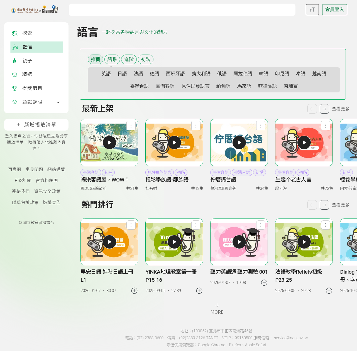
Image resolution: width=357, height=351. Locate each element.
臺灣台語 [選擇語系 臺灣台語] (139, 86)
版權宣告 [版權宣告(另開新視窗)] (52, 202)
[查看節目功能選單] (131, 125)
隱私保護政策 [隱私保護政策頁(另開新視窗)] (25, 202)
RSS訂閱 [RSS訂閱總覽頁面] (23, 180)
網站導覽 (56, 169)
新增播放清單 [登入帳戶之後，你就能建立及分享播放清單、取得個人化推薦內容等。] (36, 124)
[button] (109, 142)
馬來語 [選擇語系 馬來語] (244, 86)
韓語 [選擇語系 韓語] (263, 73)
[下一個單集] (324, 205)
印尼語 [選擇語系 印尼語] (282, 73)
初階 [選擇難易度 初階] (145, 59)
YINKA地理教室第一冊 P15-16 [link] (170, 276)
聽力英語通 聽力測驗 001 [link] (239, 272)
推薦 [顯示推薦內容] (95, 59)
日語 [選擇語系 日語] (122, 73)
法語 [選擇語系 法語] (138, 73)
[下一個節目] (324, 109)
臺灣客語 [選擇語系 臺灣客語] (165, 86)
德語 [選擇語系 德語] (154, 73)
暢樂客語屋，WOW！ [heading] (104, 179)
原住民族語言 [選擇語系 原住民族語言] (195, 86)
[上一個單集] (312, 205)
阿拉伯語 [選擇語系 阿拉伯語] (242, 73)
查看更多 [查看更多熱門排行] (341, 204)
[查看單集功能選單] (131, 225)
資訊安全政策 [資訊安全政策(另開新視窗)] (47, 191)
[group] (109, 256)
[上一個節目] (312, 109)
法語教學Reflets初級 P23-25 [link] (298, 276)
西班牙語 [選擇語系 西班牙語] (175, 73)
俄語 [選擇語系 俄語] (222, 73)
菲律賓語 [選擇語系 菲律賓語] (267, 86)
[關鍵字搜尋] (183, 9)
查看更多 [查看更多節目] (341, 108)
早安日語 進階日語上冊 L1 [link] (106, 276)
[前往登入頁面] (334, 9)
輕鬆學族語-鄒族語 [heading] (166, 179)
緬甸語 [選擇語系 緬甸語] (223, 86)
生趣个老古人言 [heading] (293, 179)
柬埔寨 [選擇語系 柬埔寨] (291, 86)
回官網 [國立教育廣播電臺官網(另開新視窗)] (14, 169)
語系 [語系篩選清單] (112, 59)
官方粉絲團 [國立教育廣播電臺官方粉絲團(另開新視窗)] (47, 180)
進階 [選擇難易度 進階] (129, 59)
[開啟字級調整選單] (312, 9)
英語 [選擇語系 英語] (106, 73)
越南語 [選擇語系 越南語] (319, 73)
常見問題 (34, 169)
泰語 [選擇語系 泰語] (300, 73)
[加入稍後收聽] (134, 291)
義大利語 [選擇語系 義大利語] (201, 73)
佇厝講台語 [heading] (223, 179)
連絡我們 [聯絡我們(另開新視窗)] (21, 191)
